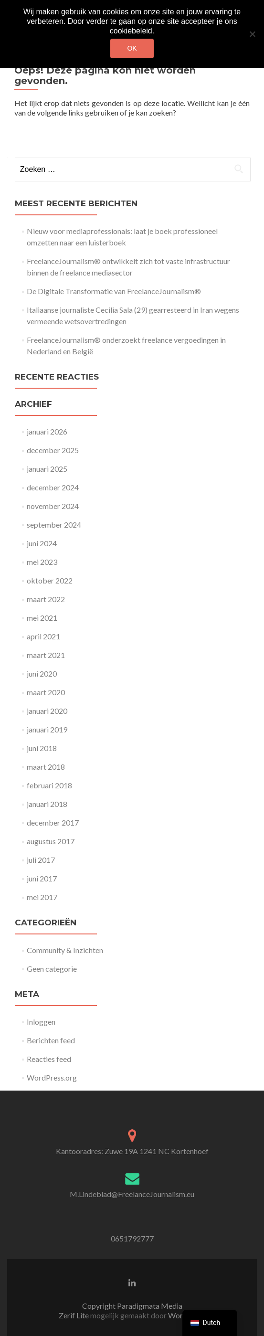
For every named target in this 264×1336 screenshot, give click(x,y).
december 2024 (53, 487)
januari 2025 (47, 468)
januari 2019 (47, 729)
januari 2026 (47, 431)
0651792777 (132, 1238)
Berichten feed (51, 1040)
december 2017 (53, 822)
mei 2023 (42, 561)
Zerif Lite (74, 1315)
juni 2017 (42, 878)
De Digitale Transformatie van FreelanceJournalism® (114, 291)
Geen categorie (52, 968)
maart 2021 (46, 654)
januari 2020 (47, 710)
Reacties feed (49, 1058)
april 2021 (43, 636)
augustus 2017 (50, 841)
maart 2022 (46, 599)
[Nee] (252, 34)
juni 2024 (42, 543)
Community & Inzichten (65, 949)
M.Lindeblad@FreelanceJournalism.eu (132, 1193)
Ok (132, 48)
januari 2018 (47, 803)
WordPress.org (52, 1077)
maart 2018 (46, 766)
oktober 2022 (50, 580)
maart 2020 (46, 692)
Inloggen (41, 1021)
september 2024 (54, 524)
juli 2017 (41, 859)
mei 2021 (42, 617)
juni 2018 (42, 748)
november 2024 (53, 505)
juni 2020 (42, 673)
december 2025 (53, 450)
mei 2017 (42, 896)
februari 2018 (49, 785)
